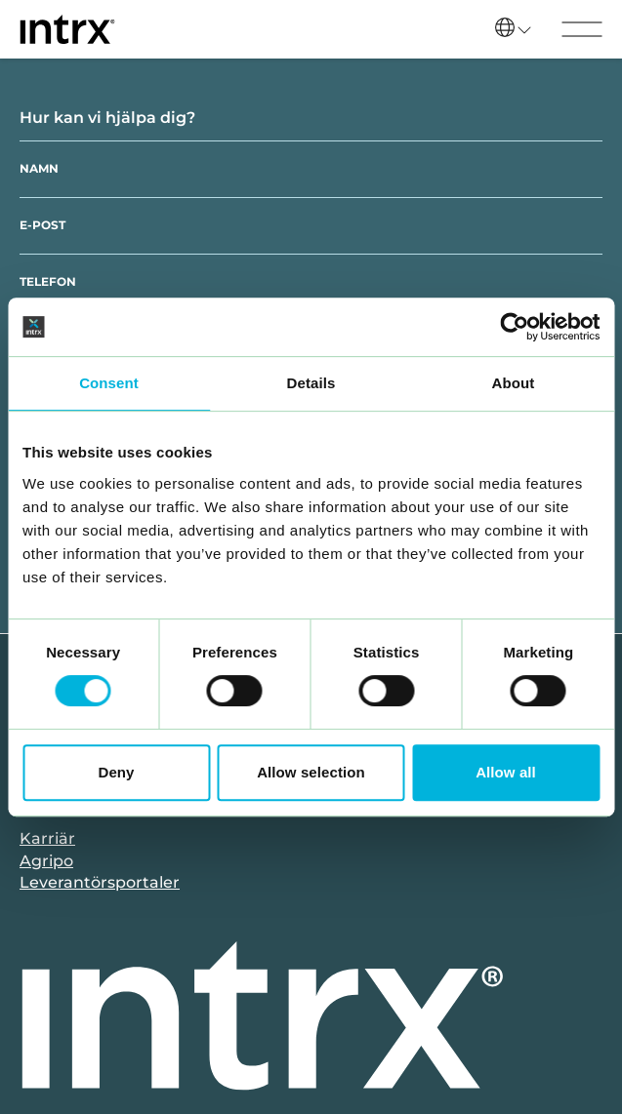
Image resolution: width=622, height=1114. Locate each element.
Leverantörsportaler (100, 882)
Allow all (506, 772)
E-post (42, 225)
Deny (116, 772)
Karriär (47, 838)
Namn (39, 168)
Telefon (48, 281)
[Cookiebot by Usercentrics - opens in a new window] (514, 326)
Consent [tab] (109, 383)
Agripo (46, 861)
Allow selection (311, 772)
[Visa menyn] (581, 29)
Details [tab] (311, 383)
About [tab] (513, 383)
